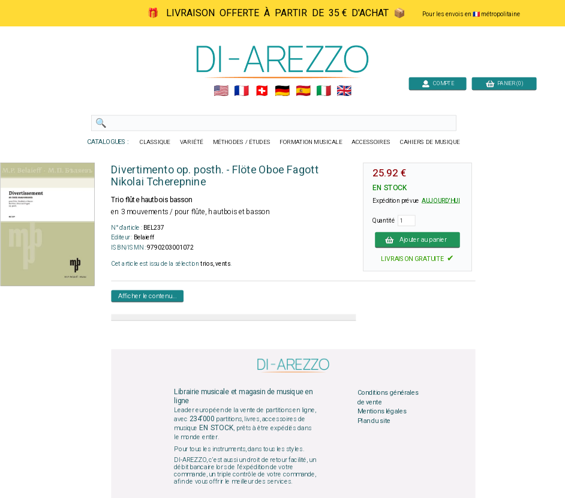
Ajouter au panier (417, 239)
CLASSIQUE (155, 142)
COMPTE (438, 83)
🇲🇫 (241, 91)
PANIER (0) (504, 83)
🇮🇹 (323, 91)
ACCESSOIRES (370, 142)
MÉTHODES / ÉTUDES (242, 142)
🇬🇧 (343, 91)
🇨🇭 (261, 91)
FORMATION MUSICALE (311, 142)
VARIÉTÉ (191, 142)
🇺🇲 (221, 91)
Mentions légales (382, 411)
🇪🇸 (303, 91)
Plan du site (374, 420)
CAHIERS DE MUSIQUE (430, 142)
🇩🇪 (282, 91)
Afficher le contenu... (147, 296)
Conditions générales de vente (388, 397)
